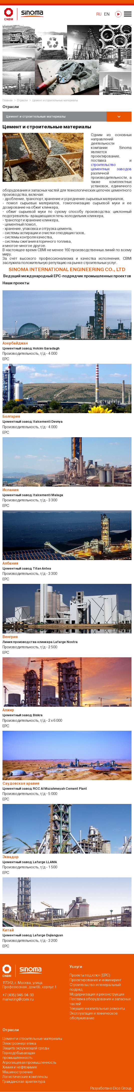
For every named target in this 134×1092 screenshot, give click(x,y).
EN (106, 14)
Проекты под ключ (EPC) (90, 975)
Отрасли (22, 100)
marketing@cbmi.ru (18, 999)
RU (98, 14)
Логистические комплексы (25, 1077)
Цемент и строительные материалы (32, 1039)
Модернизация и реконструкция (97, 994)
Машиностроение (18, 1072)
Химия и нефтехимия (20, 1067)
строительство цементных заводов (111, 167)
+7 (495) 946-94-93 (18, 995)
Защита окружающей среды (26, 1048)
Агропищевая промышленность (29, 1062)
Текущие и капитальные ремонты (97, 1009)
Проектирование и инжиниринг (95, 980)
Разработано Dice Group (110, 1088)
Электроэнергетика (19, 1043)
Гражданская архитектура (24, 1081)
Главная (8, 100)
